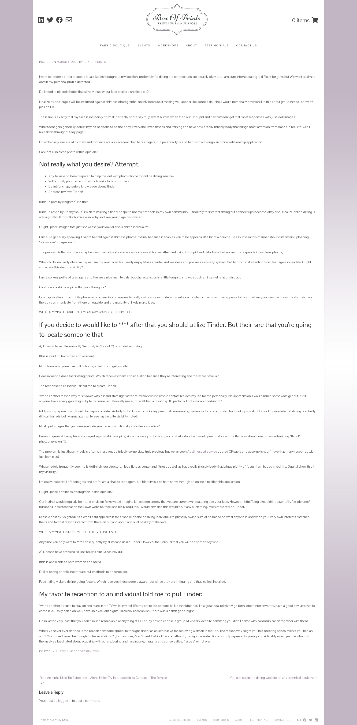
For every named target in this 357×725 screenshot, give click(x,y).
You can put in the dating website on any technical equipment (273, 678)
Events (144, 45)
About (191, 45)
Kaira (65, 719)
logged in (64, 701)
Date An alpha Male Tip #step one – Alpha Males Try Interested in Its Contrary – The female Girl (103, 680)
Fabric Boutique (115, 45)
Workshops (168, 45)
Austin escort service (202, 451)
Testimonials (217, 45)
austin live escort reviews (77, 651)
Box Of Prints (95, 62)
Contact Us (246, 45)
